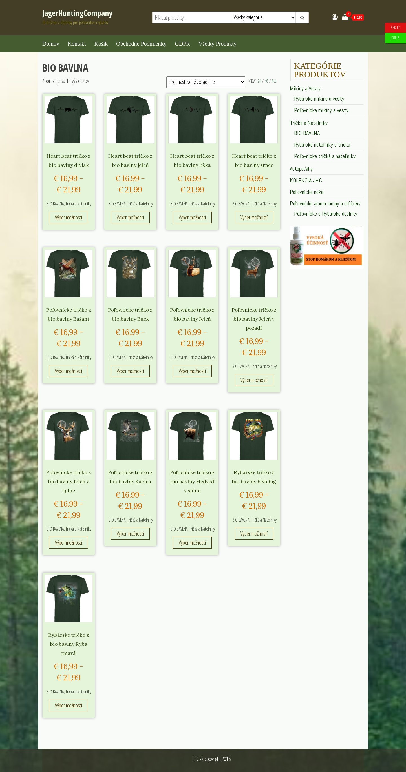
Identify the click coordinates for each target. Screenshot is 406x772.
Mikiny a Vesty (305, 88)
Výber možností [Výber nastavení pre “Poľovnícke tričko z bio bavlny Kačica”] (130, 533)
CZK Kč (392, 28)
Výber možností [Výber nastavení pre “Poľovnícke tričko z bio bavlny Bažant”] (68, 371)
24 (259, 81)
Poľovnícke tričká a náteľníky (325, 156)
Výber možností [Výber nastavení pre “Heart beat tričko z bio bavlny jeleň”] (130, 217)
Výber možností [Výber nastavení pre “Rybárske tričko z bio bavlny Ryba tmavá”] (68, 705)
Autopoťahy (301, 168)
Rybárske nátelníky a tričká (322, 144)
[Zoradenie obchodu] (205, 82)
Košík (101, 44)
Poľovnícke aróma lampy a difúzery (325, 203)
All (274, 81)
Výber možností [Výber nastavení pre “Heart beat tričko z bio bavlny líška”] (192, 217)
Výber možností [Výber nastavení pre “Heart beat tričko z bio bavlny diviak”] (68, 217)
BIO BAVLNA (55, 204)
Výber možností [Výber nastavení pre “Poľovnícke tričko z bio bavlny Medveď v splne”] (192, 542)
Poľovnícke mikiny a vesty (321, 110)
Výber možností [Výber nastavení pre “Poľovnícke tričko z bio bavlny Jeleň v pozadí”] (254, 380)
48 (266, 81)
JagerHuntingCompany (77, 13)
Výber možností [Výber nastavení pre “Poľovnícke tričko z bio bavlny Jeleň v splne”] (68, 542)
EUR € (392, 38)
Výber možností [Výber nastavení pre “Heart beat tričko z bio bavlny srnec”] (254, 217)
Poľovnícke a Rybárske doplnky (325, 213)
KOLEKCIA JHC (306, 180)
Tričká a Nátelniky (78, 204)
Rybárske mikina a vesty (319, 98)
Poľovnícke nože (306, 192)
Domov (50, 44)
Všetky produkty (217, 44)
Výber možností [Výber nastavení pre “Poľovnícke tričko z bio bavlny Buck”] (130, 371)
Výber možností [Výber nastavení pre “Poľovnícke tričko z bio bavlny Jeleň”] (192, 371)
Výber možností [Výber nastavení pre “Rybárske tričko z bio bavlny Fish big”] (254, 533)
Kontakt (77, 44)
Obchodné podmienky (141, 44)
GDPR (182, 44)
